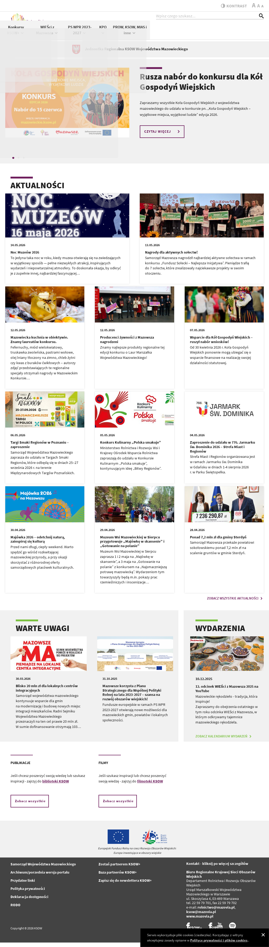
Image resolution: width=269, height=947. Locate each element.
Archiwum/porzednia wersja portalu (40, 876)
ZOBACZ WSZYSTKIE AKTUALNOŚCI (235, 603)
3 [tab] (23, 162)
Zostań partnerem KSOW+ (119, 868)
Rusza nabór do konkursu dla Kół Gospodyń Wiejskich (201, 86)
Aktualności (84, 30)
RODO (15, 909)
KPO (216, 33)
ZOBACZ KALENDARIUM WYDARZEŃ (224, 740)
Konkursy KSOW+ (129, 33)
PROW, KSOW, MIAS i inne (244, 33)
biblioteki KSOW (55, 785)
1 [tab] (13, 162)
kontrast (232, 5)
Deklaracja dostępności (29, 901)
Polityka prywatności (28, 893)
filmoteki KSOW (150, 785)
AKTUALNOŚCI (37, 189)
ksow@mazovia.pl (201, 916)
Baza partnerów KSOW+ (118, 876)
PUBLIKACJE (20, 767)
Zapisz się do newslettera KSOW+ (125, 884)
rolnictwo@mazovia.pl (216, 911)
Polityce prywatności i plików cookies (218, 940)
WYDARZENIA (220, 632)
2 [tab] (18, 162)
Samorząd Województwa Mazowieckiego (43, 868)
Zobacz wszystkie (30, 805)
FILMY (103, 767)
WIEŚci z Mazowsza (161, 33)
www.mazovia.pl (199, 920)
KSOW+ (106, 33)
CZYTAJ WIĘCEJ (162, 136)
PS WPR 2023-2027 (193, 33)
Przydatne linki (23, 884)
